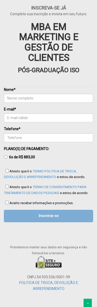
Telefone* (12, 129)
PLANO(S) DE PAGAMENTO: (26, 153)
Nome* (10, 90)
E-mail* (10, 109)
